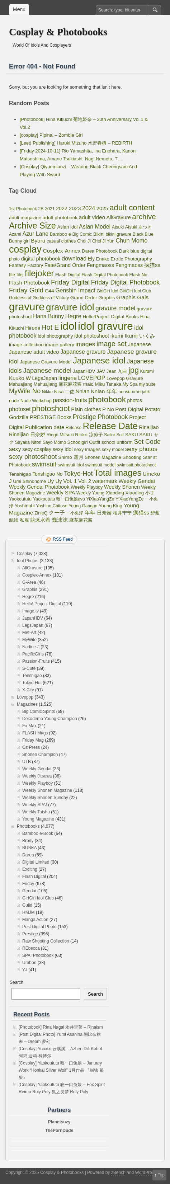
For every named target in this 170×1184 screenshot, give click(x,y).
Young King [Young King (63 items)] (110, 505)
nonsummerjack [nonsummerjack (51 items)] (134, 391)
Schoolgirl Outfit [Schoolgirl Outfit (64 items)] (83, 442)
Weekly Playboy (37, 783)
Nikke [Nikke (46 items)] (47, 391)
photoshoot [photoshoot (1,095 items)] (51, 408)
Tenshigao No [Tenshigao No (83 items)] (47, 474)
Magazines (27, 704)
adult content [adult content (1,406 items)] (132, 207)
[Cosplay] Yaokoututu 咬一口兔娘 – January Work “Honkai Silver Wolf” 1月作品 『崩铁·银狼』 (61, 1070)
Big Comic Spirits (38, 711)
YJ (24, 969)
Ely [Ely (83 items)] (91, 259)
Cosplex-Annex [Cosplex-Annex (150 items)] (61, 251)
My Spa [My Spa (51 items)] (130, 384)
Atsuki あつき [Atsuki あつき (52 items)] (138, 227)
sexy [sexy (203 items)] (15, 449)
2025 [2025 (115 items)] (102, 208)
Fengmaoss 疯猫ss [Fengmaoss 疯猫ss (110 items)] (137, 265)
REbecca (31, 948)
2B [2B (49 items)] (41, 208)
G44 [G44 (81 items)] (49, 290)
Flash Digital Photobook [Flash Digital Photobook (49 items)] (104, 274)
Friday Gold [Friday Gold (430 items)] (26, 290)
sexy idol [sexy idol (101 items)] (63, 449)
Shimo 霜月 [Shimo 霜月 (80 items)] (71, 457)
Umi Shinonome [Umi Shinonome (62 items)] (29, 481)
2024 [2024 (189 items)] (88, 208)
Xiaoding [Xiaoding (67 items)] (115, 492)
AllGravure (32, 567)
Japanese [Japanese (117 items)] (139, 344)
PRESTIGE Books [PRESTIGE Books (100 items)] (50, 417)
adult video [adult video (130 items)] (92, 217)
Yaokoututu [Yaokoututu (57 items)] (20, 499)
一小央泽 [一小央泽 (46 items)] (74, 513)
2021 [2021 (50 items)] (50, 208)
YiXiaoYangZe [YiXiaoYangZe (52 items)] (100, 499)
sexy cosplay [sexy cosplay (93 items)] (36, 449)
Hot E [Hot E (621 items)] (50, 327)
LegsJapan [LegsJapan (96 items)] (44, 378)
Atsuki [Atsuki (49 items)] (118, 227)
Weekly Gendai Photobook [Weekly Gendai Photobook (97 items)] (39, 487)
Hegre (28, 596)
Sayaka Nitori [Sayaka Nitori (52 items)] (28, 442)
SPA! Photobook (37, 955)
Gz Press (31, 747)
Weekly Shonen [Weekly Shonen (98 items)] (122, 487)
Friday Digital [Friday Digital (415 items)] (70, 282)
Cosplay (24, 553)
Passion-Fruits (36, 661)
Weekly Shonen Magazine (47, 790)
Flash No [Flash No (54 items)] (138, 274)
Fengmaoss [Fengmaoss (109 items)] (100, 265)
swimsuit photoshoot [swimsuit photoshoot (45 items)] (136, 465)
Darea (28, 855)
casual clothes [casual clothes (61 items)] (61, 241)
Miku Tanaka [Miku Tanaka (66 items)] (108, 384)
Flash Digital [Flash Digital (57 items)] (67, 274)
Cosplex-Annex (36, 575)
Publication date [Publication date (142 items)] (44, 427)
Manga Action (35, 919)
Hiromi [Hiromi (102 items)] (32, 328)
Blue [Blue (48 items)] (149, 234)
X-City (28, 689)
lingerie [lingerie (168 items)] (67, 378)
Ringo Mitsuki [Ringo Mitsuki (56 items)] (60, 434)
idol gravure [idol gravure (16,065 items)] (105, 326)
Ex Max (29, 725)
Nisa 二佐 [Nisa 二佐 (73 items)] (64, 391)
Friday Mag (33, 740)
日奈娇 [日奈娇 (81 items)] (104, 513)
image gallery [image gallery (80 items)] (59, 344)
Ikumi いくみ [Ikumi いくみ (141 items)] (139, 336)
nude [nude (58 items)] (14, 400)
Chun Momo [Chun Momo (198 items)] (131, 240)
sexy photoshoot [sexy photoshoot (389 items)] (33, 456)
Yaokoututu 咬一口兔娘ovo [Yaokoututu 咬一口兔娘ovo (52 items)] (59, 499)
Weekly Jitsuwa (37, 776)
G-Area (29, 582)
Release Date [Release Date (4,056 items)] (110, 426)
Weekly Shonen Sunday (45, 797)
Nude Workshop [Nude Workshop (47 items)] (36, 400)
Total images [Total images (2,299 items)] (117, 473)
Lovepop (25, 697)
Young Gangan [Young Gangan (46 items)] (83, 505)
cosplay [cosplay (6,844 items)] (25, 249)
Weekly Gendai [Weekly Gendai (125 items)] (137, 481)
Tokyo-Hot (32, 682)
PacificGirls (33, 654)
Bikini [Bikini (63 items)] (98, 234)
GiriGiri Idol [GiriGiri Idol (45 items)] (107, 290)
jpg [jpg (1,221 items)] (133, 370)
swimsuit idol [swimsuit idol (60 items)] (71, 465)
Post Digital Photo (39, 926)
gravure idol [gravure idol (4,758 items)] (70, 307)
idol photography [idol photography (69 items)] (55, 336)
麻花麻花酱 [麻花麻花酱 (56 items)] (81, 520)
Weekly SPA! (34, 804)
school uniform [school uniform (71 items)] (117, 442)
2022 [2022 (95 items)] (61, 208)
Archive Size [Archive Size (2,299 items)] (32, 225)
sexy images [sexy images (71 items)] (87, 449)
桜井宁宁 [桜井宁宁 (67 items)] (122, 513)
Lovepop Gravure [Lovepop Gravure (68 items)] (125, 378)
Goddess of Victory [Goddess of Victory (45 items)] (51, 297)
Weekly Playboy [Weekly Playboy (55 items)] (87, 487)
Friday (28, 883)
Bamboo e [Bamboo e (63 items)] (60, 234)
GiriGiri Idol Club (38, 898)
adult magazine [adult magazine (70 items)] (25, 217)
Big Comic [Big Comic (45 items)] (82, 234)
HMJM (28, 912)
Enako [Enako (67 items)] (102, 259)
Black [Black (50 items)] (138, 234)
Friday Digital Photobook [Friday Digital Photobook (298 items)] (125, 282)
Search (16, 982)
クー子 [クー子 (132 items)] (57, 512)
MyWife (29, 639)
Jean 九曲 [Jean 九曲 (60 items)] (117, 371)
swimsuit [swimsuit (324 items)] (44, 464)
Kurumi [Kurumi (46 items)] (147, 371)
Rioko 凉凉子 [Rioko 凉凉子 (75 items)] (89, 434)
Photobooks (28, 826)
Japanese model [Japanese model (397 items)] (47, 370)
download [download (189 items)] (74, 258)
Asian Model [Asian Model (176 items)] (94, 227)
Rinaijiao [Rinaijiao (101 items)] (149, 427)
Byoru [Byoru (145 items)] (38, 241)
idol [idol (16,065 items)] (68, 326)
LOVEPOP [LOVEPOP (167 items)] (91, 378)
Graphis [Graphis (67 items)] (106, 297)
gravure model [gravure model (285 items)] (115, 308)
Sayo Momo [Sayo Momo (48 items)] (54, 442)
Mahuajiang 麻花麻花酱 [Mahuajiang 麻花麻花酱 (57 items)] (58, 384)
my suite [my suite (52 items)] (147, 384)
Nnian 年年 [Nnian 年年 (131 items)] (104, 391)
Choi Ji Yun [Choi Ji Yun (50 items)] (103, 241)
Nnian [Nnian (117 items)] (83, 391)
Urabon (29, 962)
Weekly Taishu (36, 811)
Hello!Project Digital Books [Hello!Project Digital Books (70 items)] (111, 316)
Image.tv (30, 611)
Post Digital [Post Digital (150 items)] (129, 409)
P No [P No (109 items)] (108, 409)
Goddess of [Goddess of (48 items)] (20, 297)
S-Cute (29, 668)
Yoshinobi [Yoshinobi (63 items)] (25, 505)
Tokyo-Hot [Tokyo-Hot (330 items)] (78, 473)
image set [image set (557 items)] (111, 344)
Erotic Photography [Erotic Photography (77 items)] (131, 259)
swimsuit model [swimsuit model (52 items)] (100, 465)
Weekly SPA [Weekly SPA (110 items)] (60, 492)
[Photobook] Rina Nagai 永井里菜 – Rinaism (61, 1027)
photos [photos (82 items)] (134, 400)
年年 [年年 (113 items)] (90, 513)
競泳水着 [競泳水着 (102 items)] (40, 520)
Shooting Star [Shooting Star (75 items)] (137, 457)
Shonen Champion (40, 754)
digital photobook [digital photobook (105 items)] (41, 259)
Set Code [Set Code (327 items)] (147, 441)
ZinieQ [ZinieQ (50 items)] (40, 513)
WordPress (145, 1172)
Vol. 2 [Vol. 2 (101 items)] (84, 481)
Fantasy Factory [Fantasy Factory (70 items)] (26, 265)
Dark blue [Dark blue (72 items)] (129, 251)
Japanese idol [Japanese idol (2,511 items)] (99, 360)
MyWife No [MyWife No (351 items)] (25, 391)
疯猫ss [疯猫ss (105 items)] (141, 513)
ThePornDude (59, 1130)
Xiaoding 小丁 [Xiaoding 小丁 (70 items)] (140, 492)
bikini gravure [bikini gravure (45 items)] (118, 234)
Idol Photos (27, 560)
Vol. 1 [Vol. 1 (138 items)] (70, 481)
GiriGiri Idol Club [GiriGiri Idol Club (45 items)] (135, 290)
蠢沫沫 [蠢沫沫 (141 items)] (60, 520)
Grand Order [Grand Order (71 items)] (83, 297)
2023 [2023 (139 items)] (75, 208)
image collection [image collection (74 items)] (26, 344)
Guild (27, 905)
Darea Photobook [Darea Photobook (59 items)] (100, 251)
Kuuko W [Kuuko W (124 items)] (20, 378)
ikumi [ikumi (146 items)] (116, 336)
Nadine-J (30, 646)
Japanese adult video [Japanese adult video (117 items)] (34, 352)
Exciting (29, 869)
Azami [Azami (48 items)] (15, 234)
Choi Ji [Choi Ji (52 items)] (84, 241)
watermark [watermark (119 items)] (105, 481)
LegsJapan (32, 625)
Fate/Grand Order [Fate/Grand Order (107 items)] (64, 265)
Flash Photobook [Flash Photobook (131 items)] (29, 282)
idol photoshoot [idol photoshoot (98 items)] (91, 336)
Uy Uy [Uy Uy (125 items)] (54, 481)
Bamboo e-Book (37, 833)
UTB (26, 761)
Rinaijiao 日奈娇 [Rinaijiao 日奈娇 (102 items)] (27, 434)
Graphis (29, 589)
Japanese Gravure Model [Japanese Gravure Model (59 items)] (46, 362)
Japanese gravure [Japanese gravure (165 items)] (82, 352)
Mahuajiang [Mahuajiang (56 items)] (20, 384)
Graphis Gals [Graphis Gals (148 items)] (132, 297)
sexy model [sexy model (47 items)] (113, 449)
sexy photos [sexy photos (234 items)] (141, 449)
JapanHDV (32, 618)
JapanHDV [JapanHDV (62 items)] (84, 371)
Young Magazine (38, 819)
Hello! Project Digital (41, 603)
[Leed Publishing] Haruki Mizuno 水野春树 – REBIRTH (76, 143)
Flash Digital (34, 876)
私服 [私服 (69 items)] (24, 520)
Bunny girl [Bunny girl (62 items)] (19, 241)
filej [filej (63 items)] (20, 274)
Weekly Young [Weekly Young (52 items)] (90, 492)
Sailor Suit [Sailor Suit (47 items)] (114, 434)
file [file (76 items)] (12, 274)
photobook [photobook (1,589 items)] (107, 399)
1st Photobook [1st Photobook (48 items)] (23, 208)
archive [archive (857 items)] (144, 216)
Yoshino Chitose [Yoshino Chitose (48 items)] (51, 505)
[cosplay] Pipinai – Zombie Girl (51, 135)
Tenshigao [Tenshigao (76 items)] (20, 474)
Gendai (29, 890)
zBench (118, 1172)
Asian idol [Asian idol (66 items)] (67, 227)
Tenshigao (32, 675)
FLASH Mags (35, 733)
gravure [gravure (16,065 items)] (26, 307)
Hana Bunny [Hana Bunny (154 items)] (48, 316)
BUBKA (29, 847)
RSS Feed (62, 539)
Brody (27, 840)
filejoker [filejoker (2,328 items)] (39, 273)
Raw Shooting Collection (45, 941)
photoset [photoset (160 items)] (19, 409)
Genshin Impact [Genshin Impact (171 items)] (75, 290)
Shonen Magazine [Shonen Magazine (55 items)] (103, 457)
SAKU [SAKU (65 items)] (131, 434)
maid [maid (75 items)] (88, 384)
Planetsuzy (59, 1121)
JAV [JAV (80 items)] (100, 371)
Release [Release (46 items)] (73, 427)
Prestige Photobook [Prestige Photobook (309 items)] (100, 416)
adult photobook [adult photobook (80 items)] (60, 217)
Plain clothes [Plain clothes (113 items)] (86, 409)
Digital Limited (35, 862)
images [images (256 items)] (85, 344)
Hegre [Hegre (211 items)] (73, 316)
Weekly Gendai (36, 768)
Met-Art (29, 632)
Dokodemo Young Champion (49, 718)
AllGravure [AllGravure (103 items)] (118, 217)
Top (161, 1175)
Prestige (30, 933)
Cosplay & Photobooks (58, 31)
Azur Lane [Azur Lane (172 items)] (36, 234)
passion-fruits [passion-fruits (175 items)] (70, 400)
